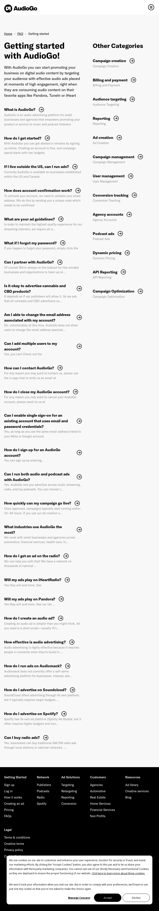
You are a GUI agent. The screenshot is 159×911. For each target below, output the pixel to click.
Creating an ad (14, 803)
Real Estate (98, 797)
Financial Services (102, 809)
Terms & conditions (17, 837)
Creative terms (14, 843)
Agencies (96, 784)
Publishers (44, 784)
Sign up (9, 784)
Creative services (137, 791)
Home (8, 34)
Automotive (98, 791)
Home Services (100, 803)
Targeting (67, 784)
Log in (8, 791)
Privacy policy (13, 849)
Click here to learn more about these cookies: (118, 873)
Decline (136, 898)
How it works (13, 797)
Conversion (68, 803)
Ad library (131, 784)
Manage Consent (79, 898)
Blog (128, 797)
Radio (41, 797)
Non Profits (97, 816)
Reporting (67, 797)
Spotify (41, 803)
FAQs (7, 816)
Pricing (9, 809)
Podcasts (43, 791)
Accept (108, 898)
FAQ (20, 34)
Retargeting (69, 791)
